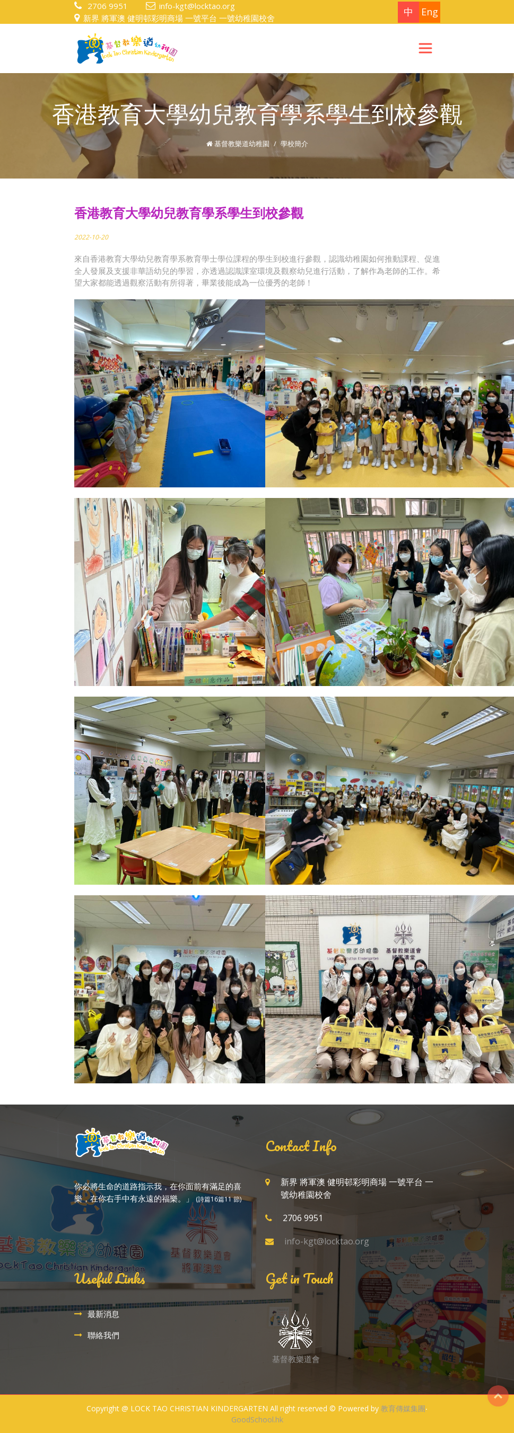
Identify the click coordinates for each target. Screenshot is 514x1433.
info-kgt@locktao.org (197, 6)
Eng (429, 11)
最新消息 (103, 1314)
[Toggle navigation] (425, 48)
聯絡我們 (103, 1335)
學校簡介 (294, 143)
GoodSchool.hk (257, 1419)
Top (498, 1396)
